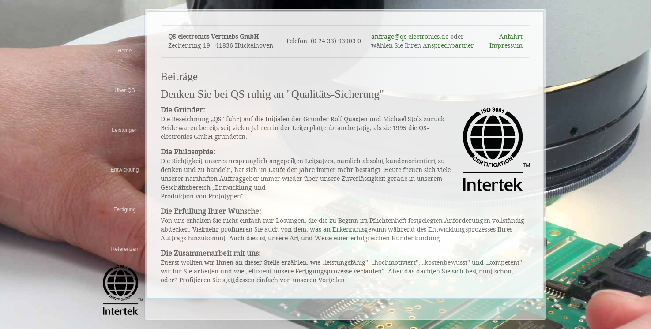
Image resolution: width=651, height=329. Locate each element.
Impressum (506, 46)
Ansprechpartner (448, 46)
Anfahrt (511, 37)
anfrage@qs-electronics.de (409, 37)
